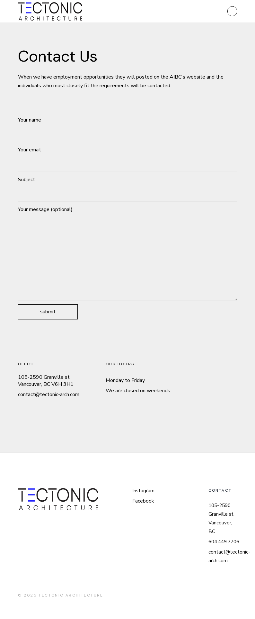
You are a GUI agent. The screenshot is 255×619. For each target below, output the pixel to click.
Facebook (143, 501)
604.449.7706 (223, 541)
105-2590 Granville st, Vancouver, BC (221, 518)
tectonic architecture (71, 595)
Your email (127, 159)
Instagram (143, 491)
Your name (127, 129)
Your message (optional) (127, 253)
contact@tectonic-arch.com (48, 394)
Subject (127, 189)
